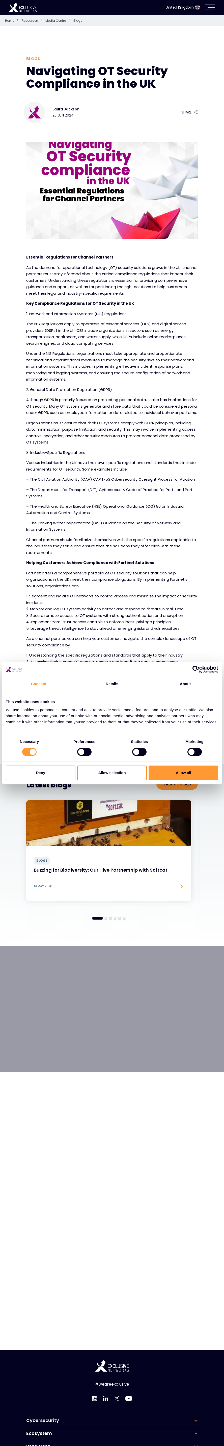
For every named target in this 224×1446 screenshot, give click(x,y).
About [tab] (185, 684)
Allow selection (112, 773)
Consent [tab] (38, 684)
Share (189, 112)
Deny (40, 773)
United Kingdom (183, 7)
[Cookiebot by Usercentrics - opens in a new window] (196, 669)
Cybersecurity (42, 1420)
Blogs (77, 20)
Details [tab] (112, 684)
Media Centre (58, 20)
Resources (33, 20)
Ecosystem (39, 1433)
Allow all (183, 773)
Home (13, 20)
